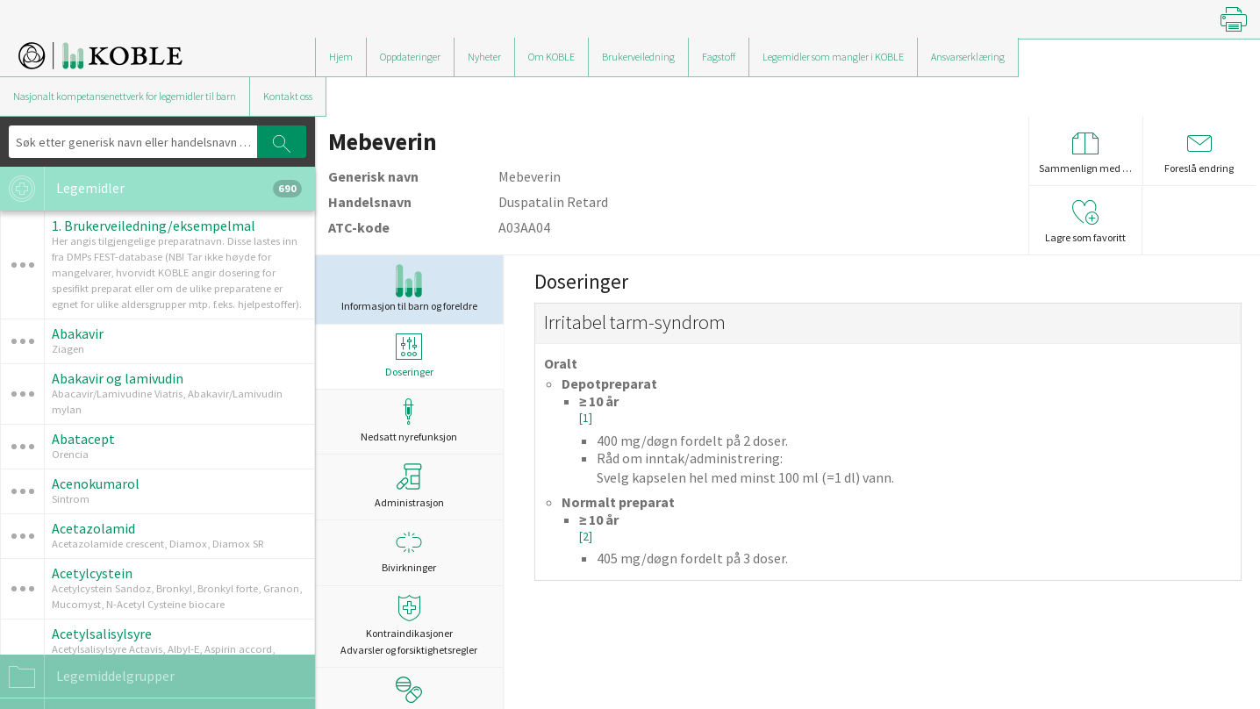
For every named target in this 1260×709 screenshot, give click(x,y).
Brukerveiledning (638, 56)
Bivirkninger (409, 551)
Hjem (341, 56)
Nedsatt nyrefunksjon (409, 420)
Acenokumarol (96, 483)
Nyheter (484, 56)
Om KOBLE (551, 56)
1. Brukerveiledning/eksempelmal (153, 225)
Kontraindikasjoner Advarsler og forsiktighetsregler (409, 625)
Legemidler (151, 189)
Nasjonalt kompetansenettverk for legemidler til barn (124, 96)
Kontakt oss (287, 96)
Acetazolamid (93, 528)
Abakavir (78, 333)
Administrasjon (409, 486)
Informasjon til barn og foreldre (409, 288)
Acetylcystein (92, 573)
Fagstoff (718, 56)
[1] (585, 418)
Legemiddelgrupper (87, 676)
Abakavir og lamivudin (117, 378)
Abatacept (83, 439)
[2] (585, 536)
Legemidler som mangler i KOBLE (833, 56)
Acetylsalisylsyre (102, 633)
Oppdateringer (410, 56)
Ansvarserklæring (968, 56)
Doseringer (409, 355)
